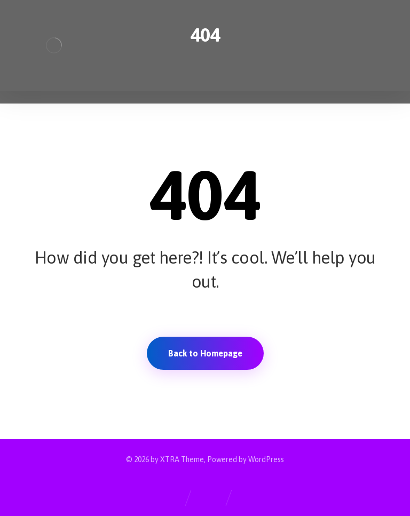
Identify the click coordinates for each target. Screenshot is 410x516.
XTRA (169, 459)
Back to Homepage (205, 353)
